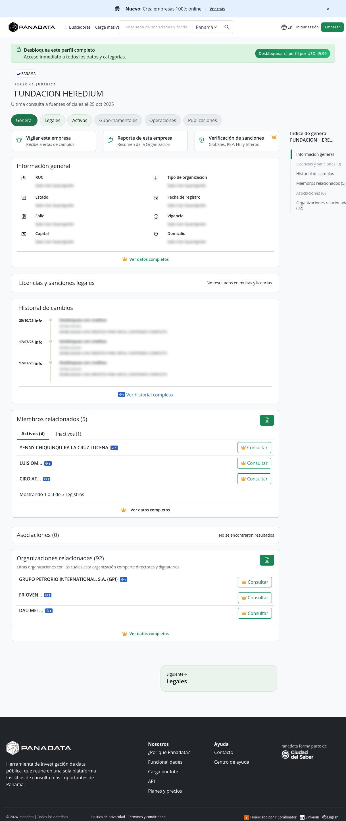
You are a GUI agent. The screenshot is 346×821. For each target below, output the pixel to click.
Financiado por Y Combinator (270, 817)
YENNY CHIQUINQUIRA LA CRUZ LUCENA (69, 447)
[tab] (25, 120)
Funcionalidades (165, 762)
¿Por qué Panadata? (169, 752)
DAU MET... (36, 610)
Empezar (332, 27)
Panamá (207, 27)
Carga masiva (107, 27)
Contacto (223, 752)
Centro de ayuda (231, 762)
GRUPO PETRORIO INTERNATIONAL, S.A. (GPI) (73, 579)
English (330, 817)
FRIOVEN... (35, 595)
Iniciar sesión (307, 27)
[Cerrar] (328, 8)
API (151, 781)
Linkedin (309, 817)
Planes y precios (165, 791)
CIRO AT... (35, 479)
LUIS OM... (36, 463)
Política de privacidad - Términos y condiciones (128, 816)
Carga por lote (163, 771)
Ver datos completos (145, 633)
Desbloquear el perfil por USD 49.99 (293, 53)
